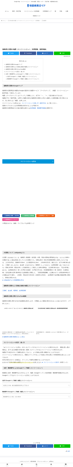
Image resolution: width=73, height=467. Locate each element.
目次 (20, 61)
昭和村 (15, 291)
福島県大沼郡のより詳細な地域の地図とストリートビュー (22, 67)
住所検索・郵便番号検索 (38, 109)
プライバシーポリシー (42, 462)
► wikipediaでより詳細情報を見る (13, 281)
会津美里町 (22, 291)
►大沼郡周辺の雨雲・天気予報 (11, 216)
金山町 (10, 291)
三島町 (4, 291)
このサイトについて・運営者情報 (27, 462)
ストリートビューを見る (28, 162)
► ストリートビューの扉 (50, 363)
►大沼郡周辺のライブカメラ (10, 220)
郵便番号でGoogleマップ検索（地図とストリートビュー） (23, 79)
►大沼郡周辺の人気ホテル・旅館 (45, 216)
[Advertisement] (36, 35)
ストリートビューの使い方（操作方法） (34, 104)
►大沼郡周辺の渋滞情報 (28, 216)
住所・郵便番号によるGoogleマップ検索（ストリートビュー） (23, 74)
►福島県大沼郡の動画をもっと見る (13, 337)
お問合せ (52, 462)
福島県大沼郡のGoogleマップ (14, 64)
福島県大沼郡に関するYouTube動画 (16, 69)
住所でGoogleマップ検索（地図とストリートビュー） (22, 77)
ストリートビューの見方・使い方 (15, 72)
